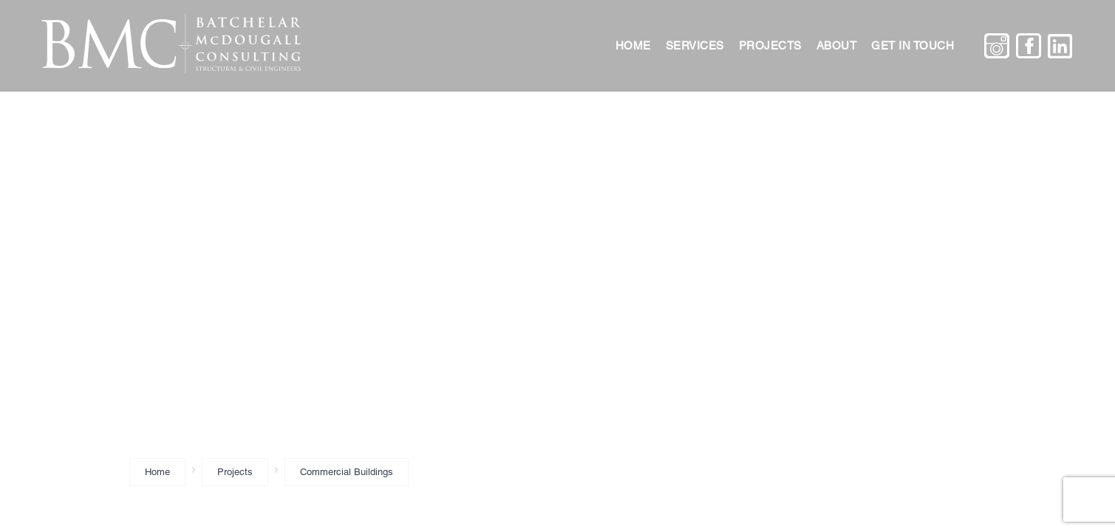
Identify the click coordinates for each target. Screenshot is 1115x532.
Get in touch (912, 45)
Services (695, 45)
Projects (770, 45)
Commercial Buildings (346, 471)
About (836, 45)
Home (633, 45)
